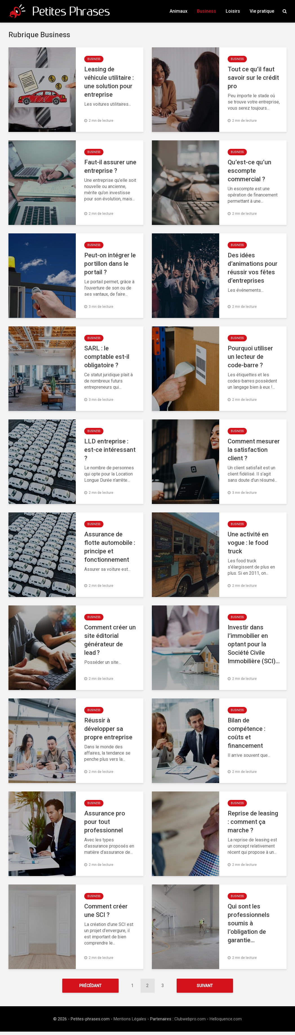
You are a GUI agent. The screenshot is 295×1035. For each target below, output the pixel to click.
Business (206, 11)
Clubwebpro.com (190, 1022)
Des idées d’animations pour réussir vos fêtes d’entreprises (253, 268)
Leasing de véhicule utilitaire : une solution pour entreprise (109, 82)
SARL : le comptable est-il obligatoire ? (106, 357)
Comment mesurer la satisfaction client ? (254, 450)
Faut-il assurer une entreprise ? (110, 166)
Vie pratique (262, 11)
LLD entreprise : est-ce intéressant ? (110, 450)
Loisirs (233, 11)
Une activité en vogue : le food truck (248, 543)
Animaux (178, 11)
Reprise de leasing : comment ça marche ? (253, 822)
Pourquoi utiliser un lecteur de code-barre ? (250, 357)
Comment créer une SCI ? (106, 910)
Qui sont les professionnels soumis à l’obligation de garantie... (249, 923)
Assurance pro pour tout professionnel (104, 822)
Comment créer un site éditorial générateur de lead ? (110, 640)
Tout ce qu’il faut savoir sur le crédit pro (253, 78)
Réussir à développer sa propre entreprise (108, 729)
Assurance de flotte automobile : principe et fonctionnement (109, 547)
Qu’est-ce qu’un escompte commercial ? (249, 171)
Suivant (205, 985)
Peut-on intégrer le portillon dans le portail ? (110, 264)
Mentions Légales (130, 1022)
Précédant (90, 985)
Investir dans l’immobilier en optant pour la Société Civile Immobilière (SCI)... (254, 644)
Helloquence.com (226, 1022)
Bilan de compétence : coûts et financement (246, 733)
